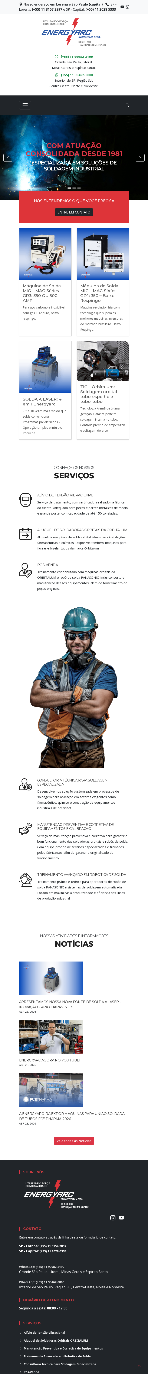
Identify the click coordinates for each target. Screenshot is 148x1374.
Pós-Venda (47, 565)
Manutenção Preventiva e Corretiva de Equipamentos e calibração (75, 827)
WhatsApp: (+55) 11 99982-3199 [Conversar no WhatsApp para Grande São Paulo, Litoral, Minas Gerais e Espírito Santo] (41, 1267)
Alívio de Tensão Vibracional (65, 495)
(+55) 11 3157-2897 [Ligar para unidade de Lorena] (53, 1246)
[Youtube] (121, 1218)
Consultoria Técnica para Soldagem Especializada (57, 1364)
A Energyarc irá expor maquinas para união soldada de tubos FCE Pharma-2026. (72, 1116)
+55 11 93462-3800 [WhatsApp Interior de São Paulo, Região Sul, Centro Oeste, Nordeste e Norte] (74, 75)
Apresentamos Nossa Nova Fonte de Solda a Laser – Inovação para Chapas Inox (70, 1004)
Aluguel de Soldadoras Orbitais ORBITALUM (53, 1340)
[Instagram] (112, 1218)
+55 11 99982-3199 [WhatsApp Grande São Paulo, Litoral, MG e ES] (74, 56)
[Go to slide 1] (69, 188)
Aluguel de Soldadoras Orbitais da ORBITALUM (82, 530)
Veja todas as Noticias (74, 1141)
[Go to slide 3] (78, 188)
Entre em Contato (74, 212)
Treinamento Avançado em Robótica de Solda (81, 875)
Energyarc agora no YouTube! (49, 1060)
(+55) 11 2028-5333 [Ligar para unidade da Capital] (53, 1251)
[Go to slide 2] (74, 188)
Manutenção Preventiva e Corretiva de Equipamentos (61, 1348)
